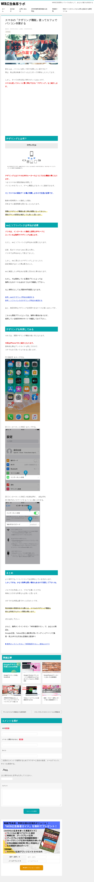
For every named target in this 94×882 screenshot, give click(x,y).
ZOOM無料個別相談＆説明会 (39, 10)
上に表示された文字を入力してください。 (17, 775)
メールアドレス (15, 861)
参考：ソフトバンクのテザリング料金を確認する (23, 300)
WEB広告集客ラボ (13, 3)
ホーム (3, 10)
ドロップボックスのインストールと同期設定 (47, 712)
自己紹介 (12, 10)
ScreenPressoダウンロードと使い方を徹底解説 (51, 676)
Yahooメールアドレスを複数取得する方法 (31, 698)
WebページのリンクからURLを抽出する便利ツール (77, 10)
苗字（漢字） (15, 857)
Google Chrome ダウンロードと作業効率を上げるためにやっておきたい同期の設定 (31, 677)
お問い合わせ (23, 10)
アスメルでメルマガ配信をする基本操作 (14, 712)
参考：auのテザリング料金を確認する (19, 297)
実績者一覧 (55, 10)
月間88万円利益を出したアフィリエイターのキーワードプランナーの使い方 (11, 699)
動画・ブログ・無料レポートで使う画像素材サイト (51, 698)
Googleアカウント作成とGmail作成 (11, 676)
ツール (8, 31)
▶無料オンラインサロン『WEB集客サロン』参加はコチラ (27, 644)
